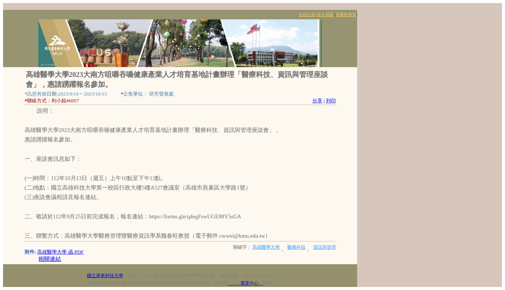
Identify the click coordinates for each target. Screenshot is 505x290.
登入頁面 (325, 15)
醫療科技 (296, 247)
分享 (317, 100)
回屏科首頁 (346, 15)
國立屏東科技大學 (105, 275)
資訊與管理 (324, 247)
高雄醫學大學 (266, 247)
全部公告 (307, 15)
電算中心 (245, 283)
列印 (331, 100)
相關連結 (49, 259)
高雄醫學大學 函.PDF (60, 252)
